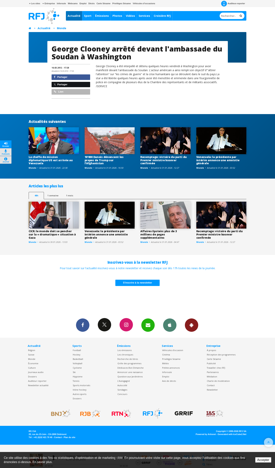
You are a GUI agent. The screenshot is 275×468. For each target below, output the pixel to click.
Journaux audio (36, 372)
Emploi (83, 3)
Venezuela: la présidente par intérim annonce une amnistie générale (217, 160)
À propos (211, 350)
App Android (191, 324)
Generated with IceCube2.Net (232, 434)
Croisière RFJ (162, 16)
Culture (32, 368)
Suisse (31, 354)
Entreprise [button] (48, 3)
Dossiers (32, 376)
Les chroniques (125, 354)
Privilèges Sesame (171, 359)
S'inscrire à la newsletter (137, 282)
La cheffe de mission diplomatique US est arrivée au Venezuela (51, 160)
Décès (91, 3)
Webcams (73, 3)
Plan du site (69, 437)
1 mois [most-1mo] (69, 195)
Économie (33, 363)
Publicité (211, 363)
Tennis (76, 381)
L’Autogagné (123, 381)
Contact (211, 385)
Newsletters (148, 324)
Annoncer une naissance (130, 372)
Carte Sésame (104, 3)
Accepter (263, 460)
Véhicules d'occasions (144, 3)
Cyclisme (77, 368)
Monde (61, 28)
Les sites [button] (34, 3)
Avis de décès (169, 381)
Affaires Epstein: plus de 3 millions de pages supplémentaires (158, 234)
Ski (74, 372)
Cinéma (166, 354)
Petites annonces (171, 368)
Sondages (122, 389)
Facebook (82, 324)
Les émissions (124, 350)
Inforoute (61, 3)
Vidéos (130, 16)
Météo (165, 363)
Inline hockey (79, 389)
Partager (60, 77)
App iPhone (169, 324)
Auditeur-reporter (233, 3)
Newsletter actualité (38, 385)
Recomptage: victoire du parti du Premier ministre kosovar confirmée (163, 160)
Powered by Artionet (206, 434)
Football (77, 350)
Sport (87, 16)
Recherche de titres (127, 359)
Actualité (74, 16)
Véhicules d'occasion (172, 350)
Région (31, 350)
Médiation (212, 376)
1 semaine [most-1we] (52, 195)
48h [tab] (36, 195)
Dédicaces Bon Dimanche (130, 368)
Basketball (78, 359)
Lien (58, 91)
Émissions (102, 16)
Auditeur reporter (37, 381)
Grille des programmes (129, 363)
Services (144, 16)
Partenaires (213, 372)
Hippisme (77, 376)
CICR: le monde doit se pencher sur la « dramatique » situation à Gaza (52, 234)
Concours (122, 394)
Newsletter (212, 389)
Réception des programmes (221, 354)
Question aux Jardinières (130, 376)
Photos (117, 16)
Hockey (76, 354)
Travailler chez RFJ (216, 368)
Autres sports (79, 394)
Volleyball (77, 363)
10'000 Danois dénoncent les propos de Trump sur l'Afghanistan (104, 160)
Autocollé (122, 385)
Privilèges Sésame (121, 3)
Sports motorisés (81, 385)
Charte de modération (218, 381)
